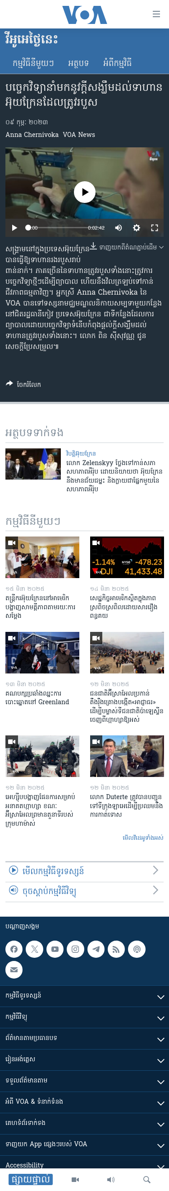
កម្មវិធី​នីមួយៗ (33, 64)
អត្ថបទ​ (79, 64)
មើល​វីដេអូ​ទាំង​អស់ (143, 838)
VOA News (79, 135)
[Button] (23, 386)
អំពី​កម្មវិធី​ (118, 64)
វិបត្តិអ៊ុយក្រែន (81, 454)
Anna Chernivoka (32, 135)
